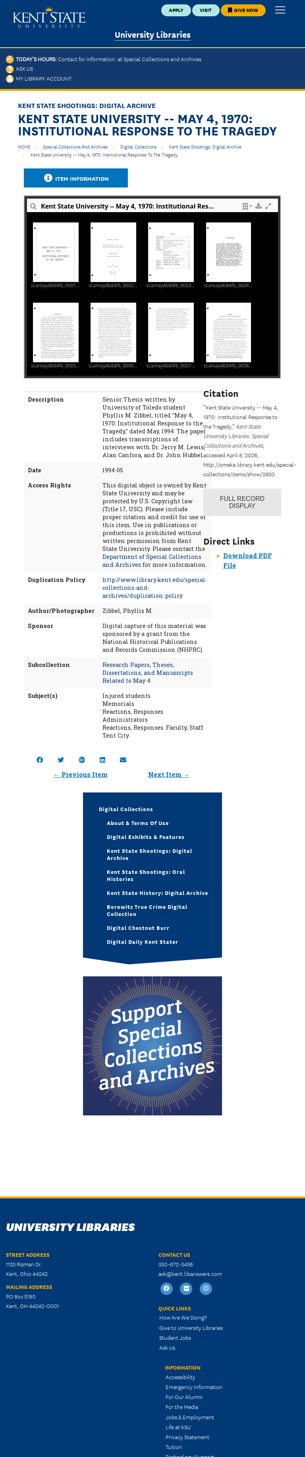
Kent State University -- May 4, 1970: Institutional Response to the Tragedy (104, 154)
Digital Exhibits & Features (146, 836)
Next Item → (168, 774)
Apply (176, 10)
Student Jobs (175, 1337)
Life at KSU (178, 1426)
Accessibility (180, 1376)
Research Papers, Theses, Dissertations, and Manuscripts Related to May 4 (147, 672)
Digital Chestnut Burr (138, 927)
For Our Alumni (184, 1396)
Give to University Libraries (191, 1327)
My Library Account (38, 78)
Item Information (76, 178)
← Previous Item (81, 774)
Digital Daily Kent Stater (142, 941)
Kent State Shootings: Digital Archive (205, 146)
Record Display (242, 502)
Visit (206, 10)
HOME (24, 146)
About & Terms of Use (138, 822)
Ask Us (19, 68)
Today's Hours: (103, 58)
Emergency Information (194, 1386)
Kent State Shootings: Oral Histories (146, 875)
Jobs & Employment (190, 1417)
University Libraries (153, 34)
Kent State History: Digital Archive (157, 892)
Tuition (174, 1446)
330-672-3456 (175, 1264)
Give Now (243, 10)
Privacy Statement (187, 1436)
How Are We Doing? (183, 1317)
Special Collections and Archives (75, 146)
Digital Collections (138, 146)
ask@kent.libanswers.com (190, 1273)
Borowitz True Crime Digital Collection (147, 910)
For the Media (182, 1406)
